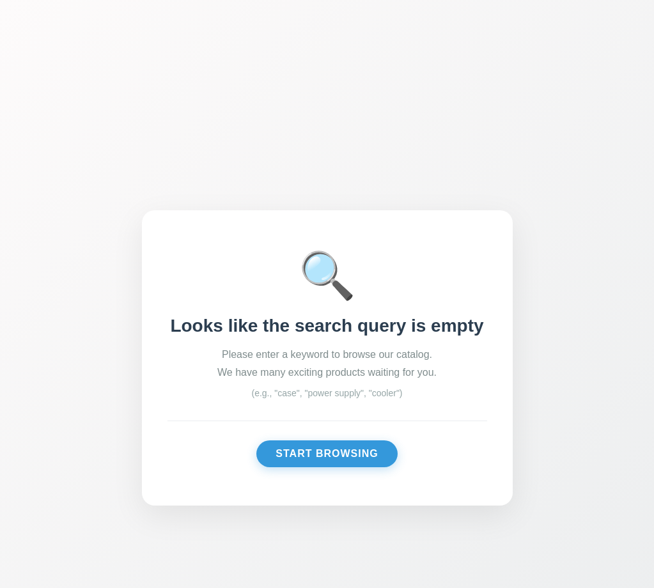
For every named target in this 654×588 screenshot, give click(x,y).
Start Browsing (327, 453)
